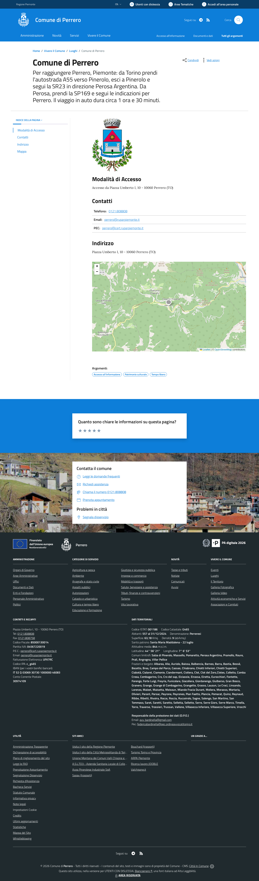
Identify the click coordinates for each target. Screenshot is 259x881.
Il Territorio (217, 581)
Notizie (175, 576)
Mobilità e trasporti (132, 581)
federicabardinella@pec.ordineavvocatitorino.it (164, 724)
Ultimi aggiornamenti (25, 821)
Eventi (215, 570)
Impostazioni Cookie (25, 810)
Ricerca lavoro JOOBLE (144, 764)
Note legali (19, 804)
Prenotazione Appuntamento (30, 769)
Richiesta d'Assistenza (26, 781)
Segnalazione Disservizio (27, 775)
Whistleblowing (22, 838)
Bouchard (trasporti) (143, 746)
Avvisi (174, 587)
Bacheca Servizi (22, 787)
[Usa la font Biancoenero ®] (144, 4)
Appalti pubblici (81, 587)
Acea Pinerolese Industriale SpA (91, 769)
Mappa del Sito (22, 833)
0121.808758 (26, 638)
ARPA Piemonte (140, 758)
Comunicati (178, 581)
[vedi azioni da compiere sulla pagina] (210, 60)
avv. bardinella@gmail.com (156, 720)
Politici (17, 604)
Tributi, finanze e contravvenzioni (140, 593)
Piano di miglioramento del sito (31, 758)
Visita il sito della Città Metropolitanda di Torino (100, 752)
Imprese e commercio (133, 576)
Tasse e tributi (179, 570)
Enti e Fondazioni (23, 593)
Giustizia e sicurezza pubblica (138, 570)
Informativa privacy (24, 798)
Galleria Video (219, 593)
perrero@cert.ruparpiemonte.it (122, 228)
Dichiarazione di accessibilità (29, 752)
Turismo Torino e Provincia (146, 752)
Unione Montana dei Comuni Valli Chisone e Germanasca (106, 758)
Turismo (125, 598)
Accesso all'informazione (170, 36)
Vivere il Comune (54, 51)
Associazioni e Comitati (224, 604)
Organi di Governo (23, 570)
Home (36, 51)
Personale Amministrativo (28, 598)
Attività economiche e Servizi (228, 598)
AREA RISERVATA (127, 875)
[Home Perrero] (48, 20)
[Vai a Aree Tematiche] (181, 4)
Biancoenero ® (143, 871)
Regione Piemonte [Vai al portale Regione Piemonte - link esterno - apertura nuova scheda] (25, 4)
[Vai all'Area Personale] (220, 4)
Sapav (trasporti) (82, 775)
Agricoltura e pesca (83, 570)
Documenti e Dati (23, 587)
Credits (17, 815)
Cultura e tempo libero (85, 604)
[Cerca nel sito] (238, 20)
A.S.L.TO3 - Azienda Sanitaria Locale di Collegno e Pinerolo (107, 764)
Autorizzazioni (80, 593)
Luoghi (73, 51)
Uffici (16, 581)
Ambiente (78, 576)
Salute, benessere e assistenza (139, 587)
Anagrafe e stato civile (85, 581)
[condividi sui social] (190, 60)
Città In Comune (199, 866)
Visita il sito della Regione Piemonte (93, 746)
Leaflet (205, 349)
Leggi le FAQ (20, 764)
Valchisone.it (138, 769)
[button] (171, 303)
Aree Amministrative (25, 576)
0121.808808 (118, 211)
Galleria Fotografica (222, 587)
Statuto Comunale (24, 792)
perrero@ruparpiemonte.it (122, 219)
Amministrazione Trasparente (30, 746)
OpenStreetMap (223, 349)
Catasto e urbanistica (84, 598)
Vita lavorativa (129, 604)
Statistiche (19, 827)
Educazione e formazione (87, 610)
